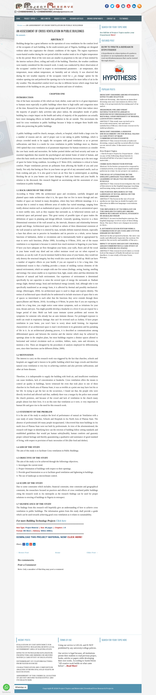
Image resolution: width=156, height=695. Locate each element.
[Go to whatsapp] (6, 687)
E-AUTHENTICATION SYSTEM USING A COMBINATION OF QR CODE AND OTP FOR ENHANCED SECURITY (119, 231)
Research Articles (76, 18)
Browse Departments (95, 18)
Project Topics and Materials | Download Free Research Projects (86, 688)
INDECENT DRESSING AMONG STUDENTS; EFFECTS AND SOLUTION (119, 96)
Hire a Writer (45, 18)
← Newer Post (22, 553)
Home (18, 18)
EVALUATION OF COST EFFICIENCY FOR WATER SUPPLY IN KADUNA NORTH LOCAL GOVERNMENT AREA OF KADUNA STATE (35, 647)
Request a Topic (60, 18)
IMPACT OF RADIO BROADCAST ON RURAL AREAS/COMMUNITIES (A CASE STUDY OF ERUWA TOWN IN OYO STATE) (119, 246)
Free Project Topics (108, 151)
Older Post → (92, 553)
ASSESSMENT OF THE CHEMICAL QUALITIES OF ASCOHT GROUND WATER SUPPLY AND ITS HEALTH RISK (36, 678)
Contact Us (111, 18)
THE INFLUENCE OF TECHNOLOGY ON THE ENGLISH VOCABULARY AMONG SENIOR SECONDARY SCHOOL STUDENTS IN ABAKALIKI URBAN (119, 212)
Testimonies (123, 18)
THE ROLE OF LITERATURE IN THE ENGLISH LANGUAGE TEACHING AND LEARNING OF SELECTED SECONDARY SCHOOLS (118, 178)
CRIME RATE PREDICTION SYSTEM (116, 164)
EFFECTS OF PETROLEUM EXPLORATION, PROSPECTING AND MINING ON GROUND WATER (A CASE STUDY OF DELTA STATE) (34, 655)
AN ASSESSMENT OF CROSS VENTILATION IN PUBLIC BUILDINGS (50, 31)
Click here (61, 520)
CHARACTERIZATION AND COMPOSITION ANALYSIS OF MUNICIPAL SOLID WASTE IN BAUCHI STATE (35, 669)
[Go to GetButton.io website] (6, 692)
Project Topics (31, 18)
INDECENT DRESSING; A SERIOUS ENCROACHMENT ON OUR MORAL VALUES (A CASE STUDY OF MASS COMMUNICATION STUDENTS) (119, 135)
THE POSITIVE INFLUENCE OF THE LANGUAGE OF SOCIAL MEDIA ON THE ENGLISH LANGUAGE (117, 194)
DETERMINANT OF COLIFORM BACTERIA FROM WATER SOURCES (34, 662)
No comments (20, 35)
